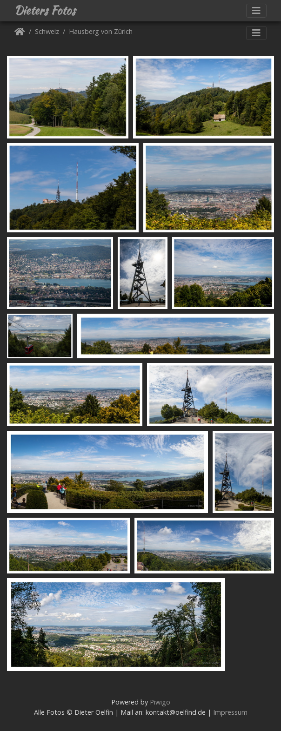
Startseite (19, 33)
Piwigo (160, 702)
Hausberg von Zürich (101, 32)
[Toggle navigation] (256, 11)
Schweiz (47, 32)
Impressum (230, 712)
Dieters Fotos (44, 11)
